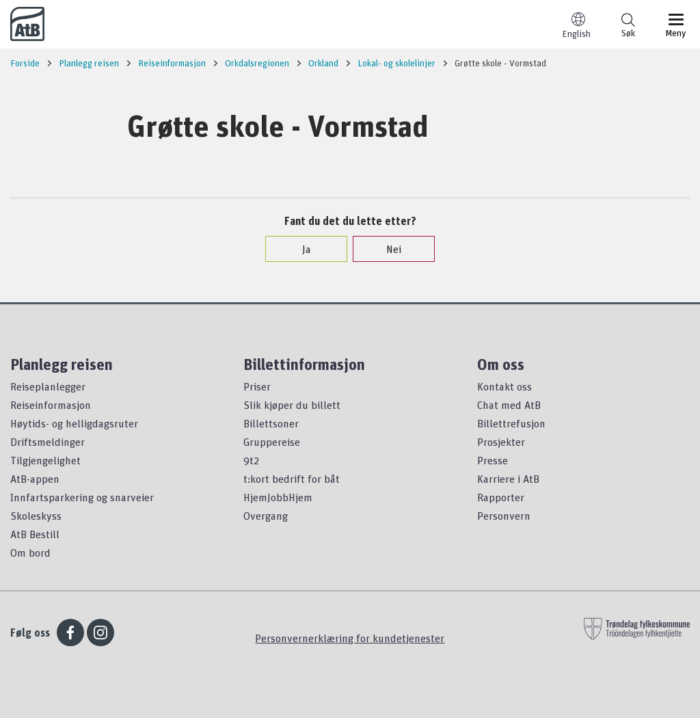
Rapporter (500, 497)
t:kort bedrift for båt (291, 479)
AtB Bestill (34, 534)
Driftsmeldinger (47, 442)
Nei (387, 249)
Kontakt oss (504, 386)
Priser (257, 386)
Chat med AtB (509, 405)
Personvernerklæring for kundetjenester (349, 638)
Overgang (265, 515)
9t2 (251, 460)
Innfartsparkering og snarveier (82, 497)
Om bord (30, 552)
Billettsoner (271, 423)
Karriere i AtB (508, 479)
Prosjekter (501, 442)
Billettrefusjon (511, 423)
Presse (492, 460)
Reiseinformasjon (50, 405)
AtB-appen (34, 479)
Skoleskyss (36, 515)
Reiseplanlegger (47, 386)
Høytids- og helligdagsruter (74, 423)
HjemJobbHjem (277, 497)
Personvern (503, 515)
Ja (299, 249)
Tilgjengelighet (45, 460)
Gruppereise (271, 442)
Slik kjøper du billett (291, 405)
